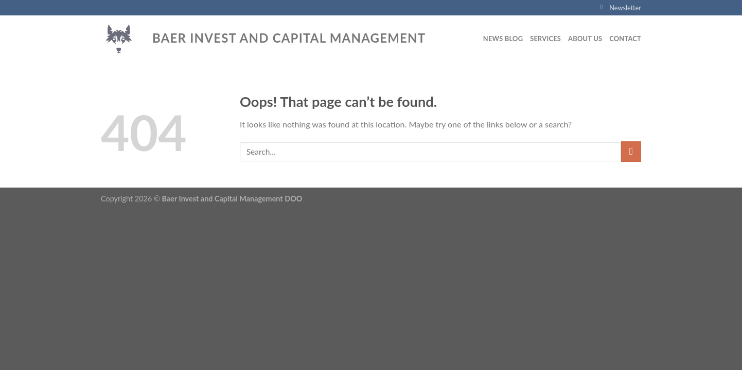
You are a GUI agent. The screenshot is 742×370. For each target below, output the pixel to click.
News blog (503, 38)
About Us (585, 38)
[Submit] (631, 151)
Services (545, 38)
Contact (625, 38)
